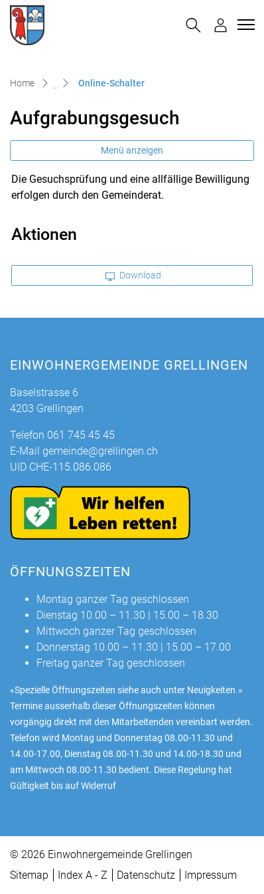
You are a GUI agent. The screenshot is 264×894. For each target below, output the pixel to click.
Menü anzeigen (132, 150)
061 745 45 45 (81, 435)
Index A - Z (82, 875)
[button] (193, 25)
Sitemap (29, 875)
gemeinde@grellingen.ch (100, 451)
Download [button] (133, 275)
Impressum (210, 875)
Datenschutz (146, 875)
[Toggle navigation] (244, 24)
